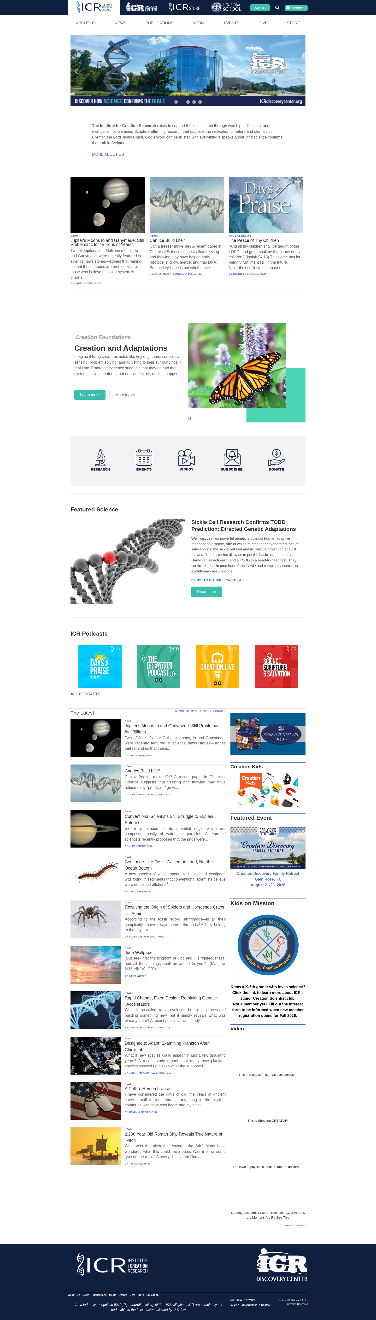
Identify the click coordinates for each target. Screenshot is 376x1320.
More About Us (108, 154)
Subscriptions (249, 1304)
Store (293, 23)
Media (199, 23)
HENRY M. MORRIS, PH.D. (143, 1112)
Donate (260, 7)
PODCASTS (218, 711)
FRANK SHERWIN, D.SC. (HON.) (146, 936)
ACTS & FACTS (196, 711)
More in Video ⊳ (295, 1225)
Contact (265, 1304)
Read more (206, 592)
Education (153, 1294)
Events (231, 23)
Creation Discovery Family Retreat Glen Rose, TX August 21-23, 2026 (268, 879)
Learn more (90, 395)
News (120, 23)
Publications (159, 23)
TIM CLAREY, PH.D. (139, 891)
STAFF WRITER (137, 976)
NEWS (74, 236)
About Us (86, 23)
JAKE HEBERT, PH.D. (141, 755)
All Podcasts (85, 694)
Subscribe (296, 8)
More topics (125, 395)
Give (263, 23)
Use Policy (235, 1299)
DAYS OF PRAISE (240, 236)
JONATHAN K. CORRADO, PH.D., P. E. (150, 794)
